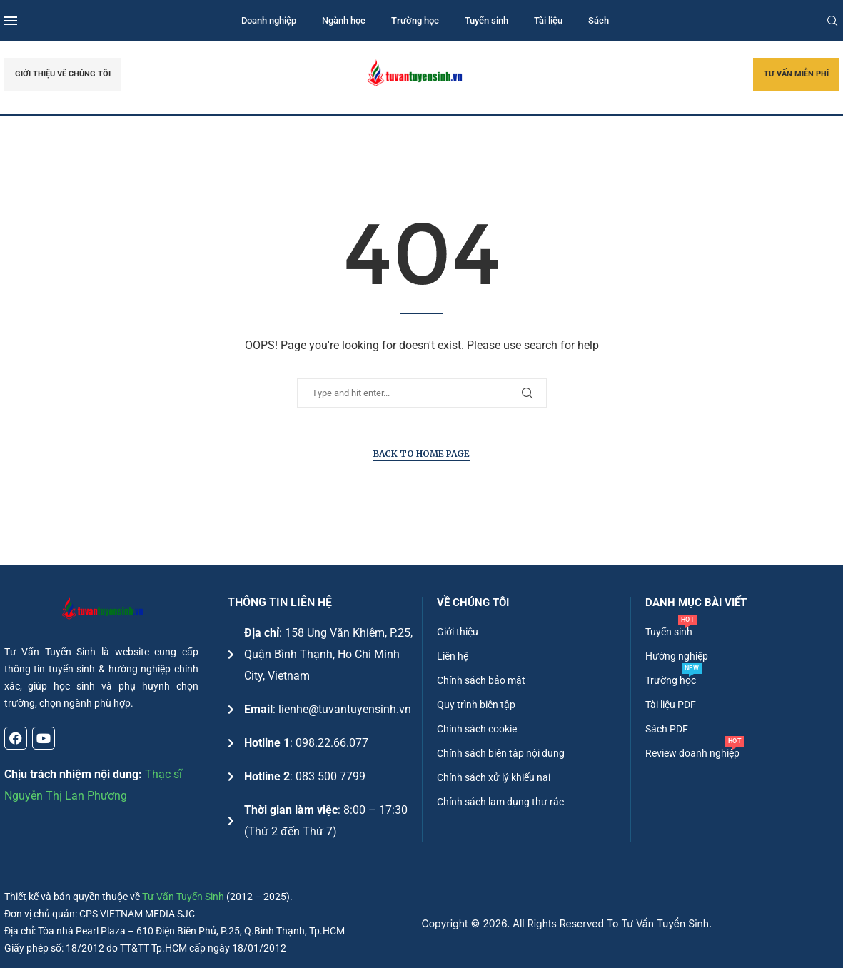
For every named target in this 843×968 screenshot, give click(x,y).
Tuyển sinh (486, 20)
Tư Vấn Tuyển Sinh (183, 896)
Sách (598, 20)
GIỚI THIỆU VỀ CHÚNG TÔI (63, 74)
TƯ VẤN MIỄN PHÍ (796, 74)
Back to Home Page (421, 453)
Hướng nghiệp (676, 656)
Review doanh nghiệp (692, 753)
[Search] (832, 20)
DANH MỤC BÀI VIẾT (696, 603)
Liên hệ (452, 656)
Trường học (415, 20)
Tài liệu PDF (670, 705)
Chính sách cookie (477, 729)
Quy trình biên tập (476, 705)
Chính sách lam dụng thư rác (500, 802)
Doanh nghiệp (268, 20)
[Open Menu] (10, 20)
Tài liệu (548, 20)
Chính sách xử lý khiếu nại (493, 777)
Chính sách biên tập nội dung (501, 753)
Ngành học (343, 20)
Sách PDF (666, 729)
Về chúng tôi (473, 603)
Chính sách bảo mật (481, 680)
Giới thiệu (457, 632)
